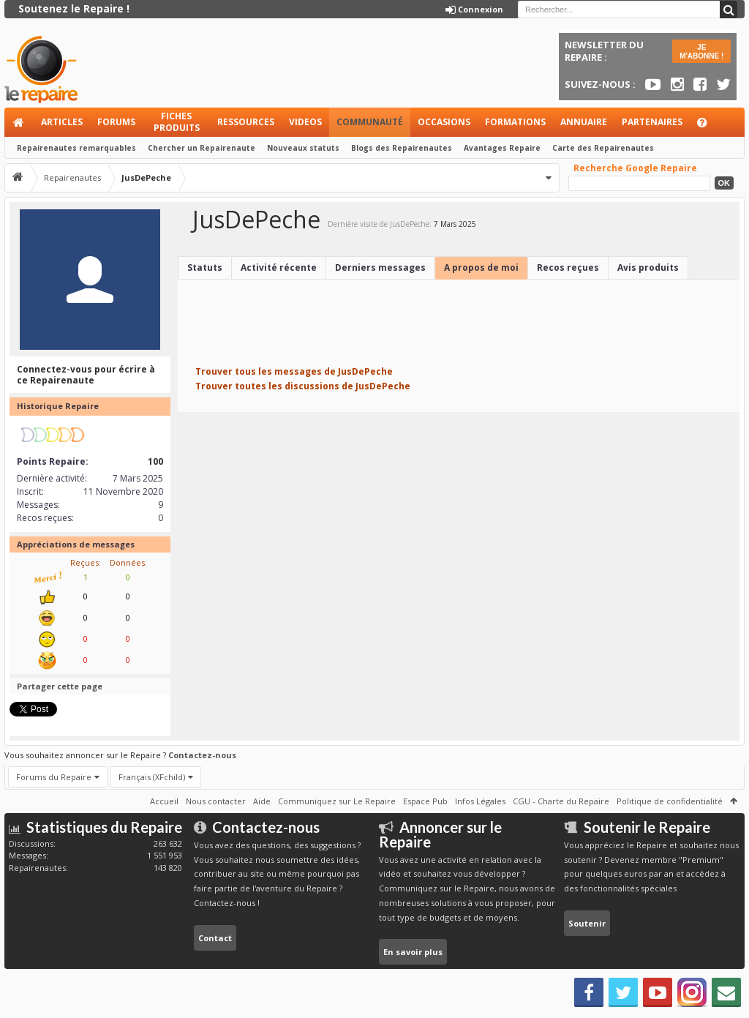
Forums (116, 122)
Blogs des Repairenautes (401, 148)
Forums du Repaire (53, 776)
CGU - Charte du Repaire (561, 801)
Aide (708, 126)
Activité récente (279, 267)
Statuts (204, 267)
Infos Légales (480, 801)
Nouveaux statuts (303, 148)
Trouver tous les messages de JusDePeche (294, 371)
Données (127, 562)
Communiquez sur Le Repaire (337, 801)
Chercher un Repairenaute (201, 148)
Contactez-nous (202, 754)
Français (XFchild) (151, 776)
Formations (515, 122)
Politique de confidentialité (670, 801)
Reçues (84, 562)
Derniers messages (380, 267)
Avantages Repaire (502, 148)
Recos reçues (568, 267)
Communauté (369, 122)
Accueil (19, 122)
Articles (62, 122)
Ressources (245, 122)
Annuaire (583, 122)
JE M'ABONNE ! (701, 51)
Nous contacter (216, 801)
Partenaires (652, 122)
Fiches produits (177, 122)
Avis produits (648, 267)
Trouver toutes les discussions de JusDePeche (302, 386)
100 (155, 461)
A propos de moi (481, 267)
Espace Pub (425, 801)
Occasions (444, 122)
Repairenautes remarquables (76, 148)
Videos (305, 122)
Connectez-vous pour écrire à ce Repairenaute (86, 375)
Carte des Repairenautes (603, 148)
